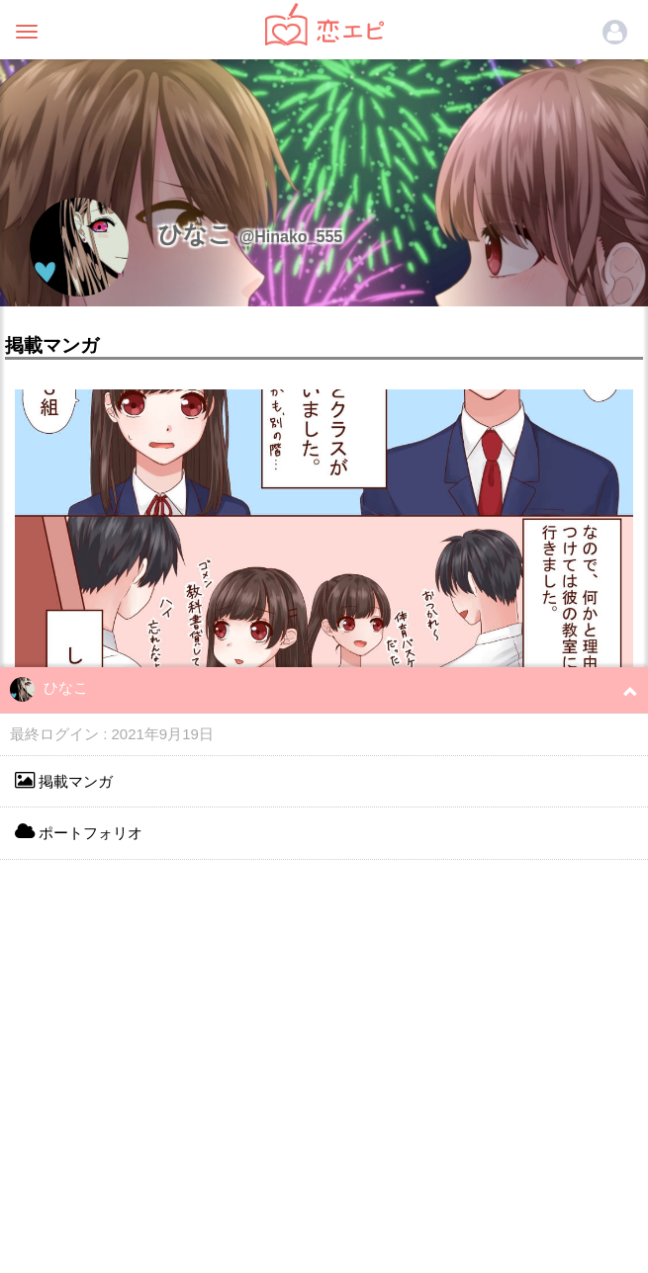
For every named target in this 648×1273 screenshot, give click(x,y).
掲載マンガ (64, 780)
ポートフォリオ (78, 831)
